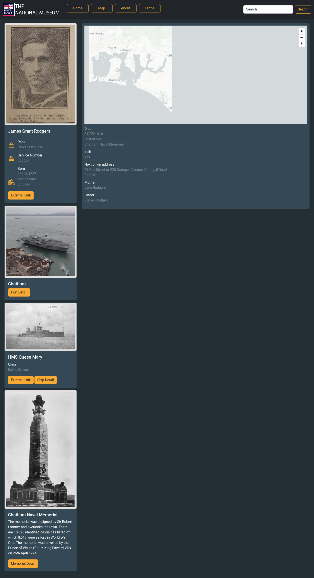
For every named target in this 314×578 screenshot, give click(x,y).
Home (77, 8)
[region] (196, 75)
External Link (21, 195)
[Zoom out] (302, 37)
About (125, 8)
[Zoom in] (302, 31)
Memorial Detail (23, 563)
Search (303, 9)
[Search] (268, 9)
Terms (150, 8)
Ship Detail (45, 380)
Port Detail (19, 292)
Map (101, 8)
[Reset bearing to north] (302, 44)
